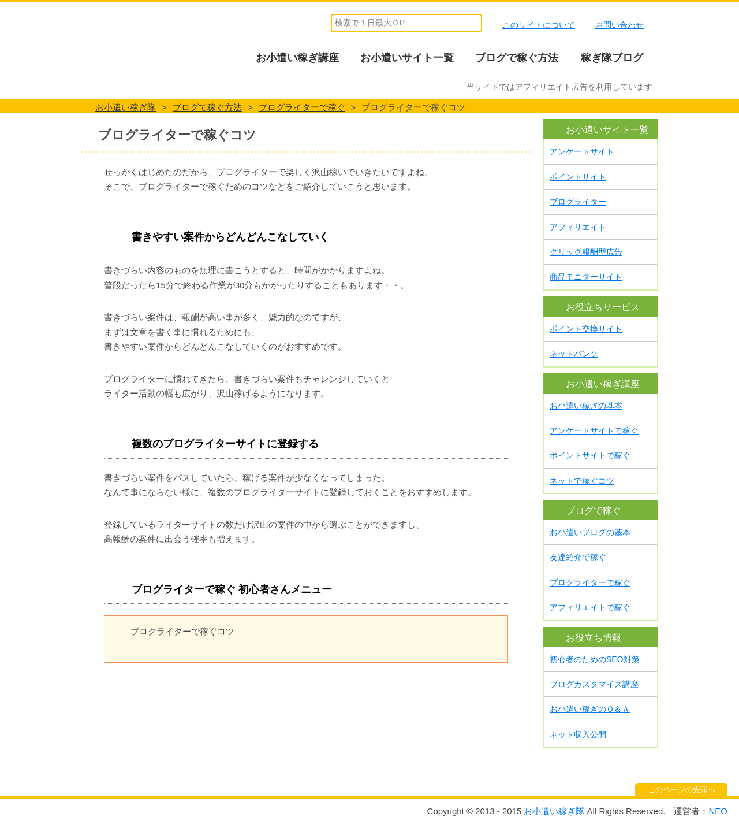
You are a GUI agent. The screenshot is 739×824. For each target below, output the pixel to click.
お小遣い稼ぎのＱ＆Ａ (590, 709)
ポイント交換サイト (586, 328)
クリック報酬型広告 (586, 252)
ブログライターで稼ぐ (590, 582)
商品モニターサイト (586, 276)
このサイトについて (538, 24)
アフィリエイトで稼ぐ (590, 607)
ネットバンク (574, 353)
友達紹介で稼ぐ (578, 557)
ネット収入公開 (578, 734)
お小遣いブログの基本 (590, 532)
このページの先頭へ (681, 789)
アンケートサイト (582, 151)
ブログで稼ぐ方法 (516, 58)
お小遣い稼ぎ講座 (297, 58)
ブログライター (578, 201)
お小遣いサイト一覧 (407, 58)
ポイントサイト (578, 176)
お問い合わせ (619, 24)
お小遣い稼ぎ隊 (139, 43)
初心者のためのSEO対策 (595, 659)
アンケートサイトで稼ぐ (594, 430)
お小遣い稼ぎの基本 (586, 405)
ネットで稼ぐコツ (582, 480)
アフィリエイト (578, 227)
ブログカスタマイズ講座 (594, 684)
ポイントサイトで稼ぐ (590, 455)
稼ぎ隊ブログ (612, 58)
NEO (717, 811)
